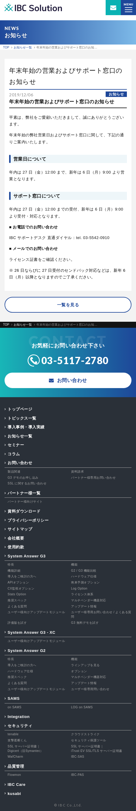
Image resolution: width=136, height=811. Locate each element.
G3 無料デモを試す (85, 622)
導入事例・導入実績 (26, 427)
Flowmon (14, 774)
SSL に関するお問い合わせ (27, 483)
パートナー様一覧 (24, 493)
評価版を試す (17, 622)
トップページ (20, 409)
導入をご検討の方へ (22, 576)
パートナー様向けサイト (25, 501)
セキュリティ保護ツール (88, 740)
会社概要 (16, 538)
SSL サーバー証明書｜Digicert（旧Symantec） (25, 749)
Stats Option (17, 594)
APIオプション (18, 582)
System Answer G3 (27, 556)
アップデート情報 (84, 606)
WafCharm (15, 756)
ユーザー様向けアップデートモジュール (36, 612)
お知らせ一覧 (20, 436)
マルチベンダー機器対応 (88, 600)
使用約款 (16, 547)
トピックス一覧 (22, 418)
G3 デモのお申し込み (23, 477)
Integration (19, 716)
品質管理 (16, 766)
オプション (79, 671)
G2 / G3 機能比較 (84, 570)
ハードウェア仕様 (84, 576)
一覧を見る (68, 304)
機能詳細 (14, 570)
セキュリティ (20, 725)
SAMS (14, 698)
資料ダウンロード (24, 511)
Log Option (79, 588)
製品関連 (14, 471)
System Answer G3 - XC (31, 632)
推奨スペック (17, 600)
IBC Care (16, 784)
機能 (74, 564)
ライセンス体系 (82, 594)
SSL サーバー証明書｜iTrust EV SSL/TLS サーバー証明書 (96, 749)
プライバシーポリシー (28, 520)
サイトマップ (20, 529)
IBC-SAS (77, 756)
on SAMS (15, 707)
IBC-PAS (77, 774)
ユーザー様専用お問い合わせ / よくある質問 (101, 614)
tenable (13, 734)
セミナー (16, 445)
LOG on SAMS (82, 707)
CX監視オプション (21, 588)
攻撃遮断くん (17, 740)
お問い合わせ (20, 462)
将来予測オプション (85, 582)
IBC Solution (33, 8)
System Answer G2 (27, 650)
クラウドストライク (85, 734)
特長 (11, 564)
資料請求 (77, 471)
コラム (14, 454)
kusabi (14, 793)
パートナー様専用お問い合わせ (93, 477)
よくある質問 (17, 606)
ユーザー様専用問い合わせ (90, 689)
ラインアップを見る (85, 665)
